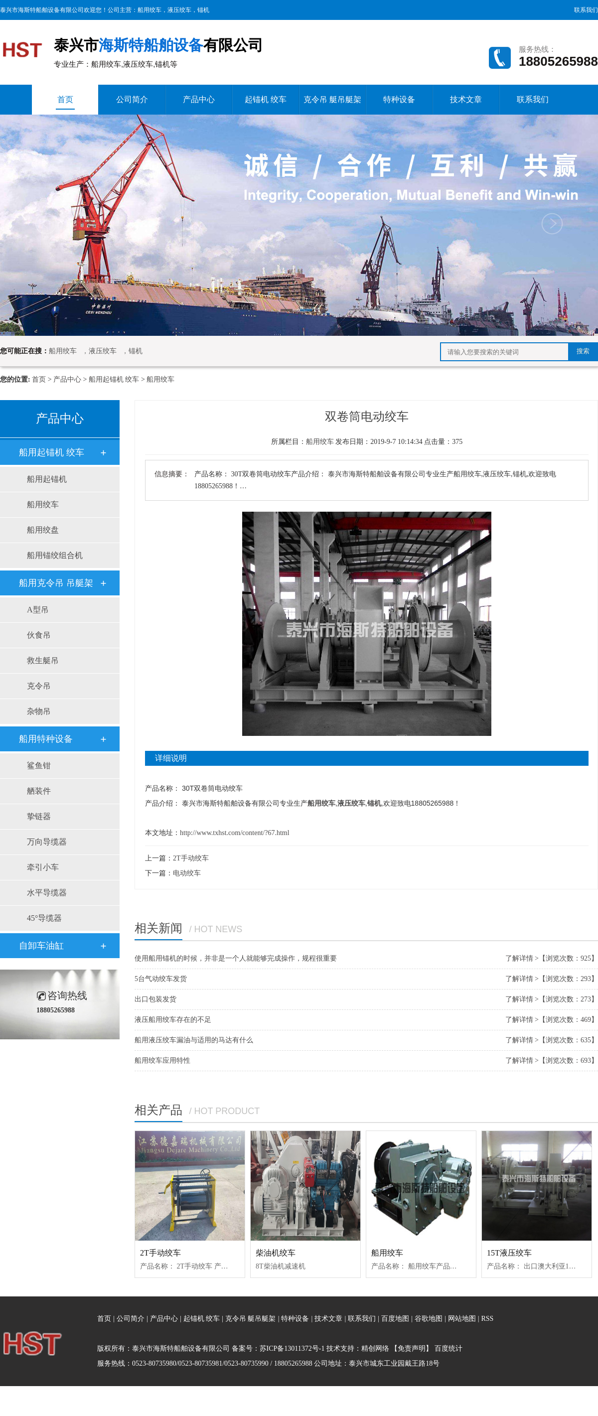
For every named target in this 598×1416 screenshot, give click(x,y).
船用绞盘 (43, 530)
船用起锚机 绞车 (114, 379)
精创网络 (375, 1348)
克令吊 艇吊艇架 (332, 99)
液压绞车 (179, 9)
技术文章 (466, 99)
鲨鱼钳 (39, 765)
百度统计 (448, 1348)
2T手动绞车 (191, 858)
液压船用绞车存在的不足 (173, 1019)
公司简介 (132, 99)
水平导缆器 (47, 892)
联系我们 (586, 9)
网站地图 (463, 1318)
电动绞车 (187, 873)
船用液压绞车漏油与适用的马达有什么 (194, 1040)
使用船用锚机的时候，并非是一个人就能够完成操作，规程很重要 (236, 958)
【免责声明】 (412, 1348)
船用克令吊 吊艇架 (56, 583)
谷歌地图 (429, 1318)
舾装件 (39, 791)
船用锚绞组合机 (55, 555)
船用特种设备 (46, 739)
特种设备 (399, 99)
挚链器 (39, 816)
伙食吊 (39, 635)
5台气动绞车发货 (161, 979)
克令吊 (39, 686)
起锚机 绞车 (266, 99)
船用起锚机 (47, 479)
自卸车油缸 (41, 946)
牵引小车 (43, 867)
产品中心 (199, 99)
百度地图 (395, 1318)
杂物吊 (39, 711)
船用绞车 (149, 9)
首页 (65, 102)
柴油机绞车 (276, 1253)
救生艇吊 (43, 660)
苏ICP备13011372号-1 (292, 1348)
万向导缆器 (47, 842)
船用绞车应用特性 (162, 1060)
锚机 (203, 9)
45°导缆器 (44, 918)
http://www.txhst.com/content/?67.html (235, 833)
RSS (487, 1318)
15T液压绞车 (509, 1253)
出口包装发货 (155, 999)
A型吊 (38, 609)
